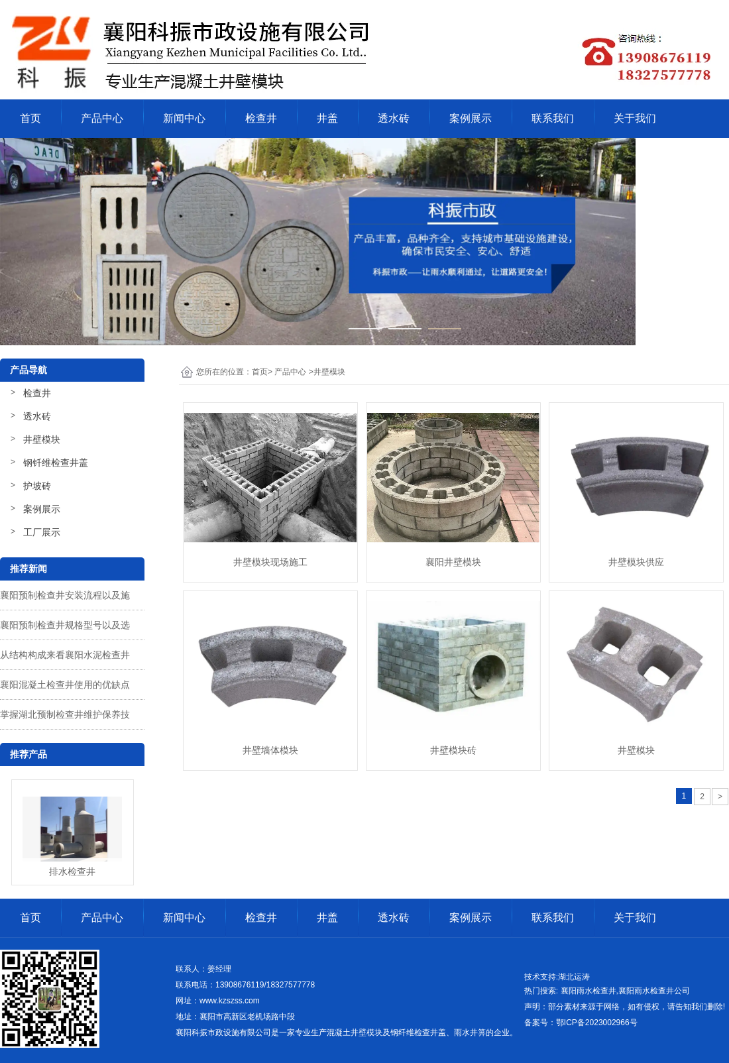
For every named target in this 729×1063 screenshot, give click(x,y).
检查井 (261, 118)
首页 (30, 118)
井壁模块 (41, 439)
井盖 (327, 118)
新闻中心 (184, 118)
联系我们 (553, 118)
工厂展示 (41, 532)
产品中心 (102, 118)
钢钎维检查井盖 (55, 462)
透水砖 (394, 118)
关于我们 (635, 118)
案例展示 (470, 118)
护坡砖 (37, 485)
